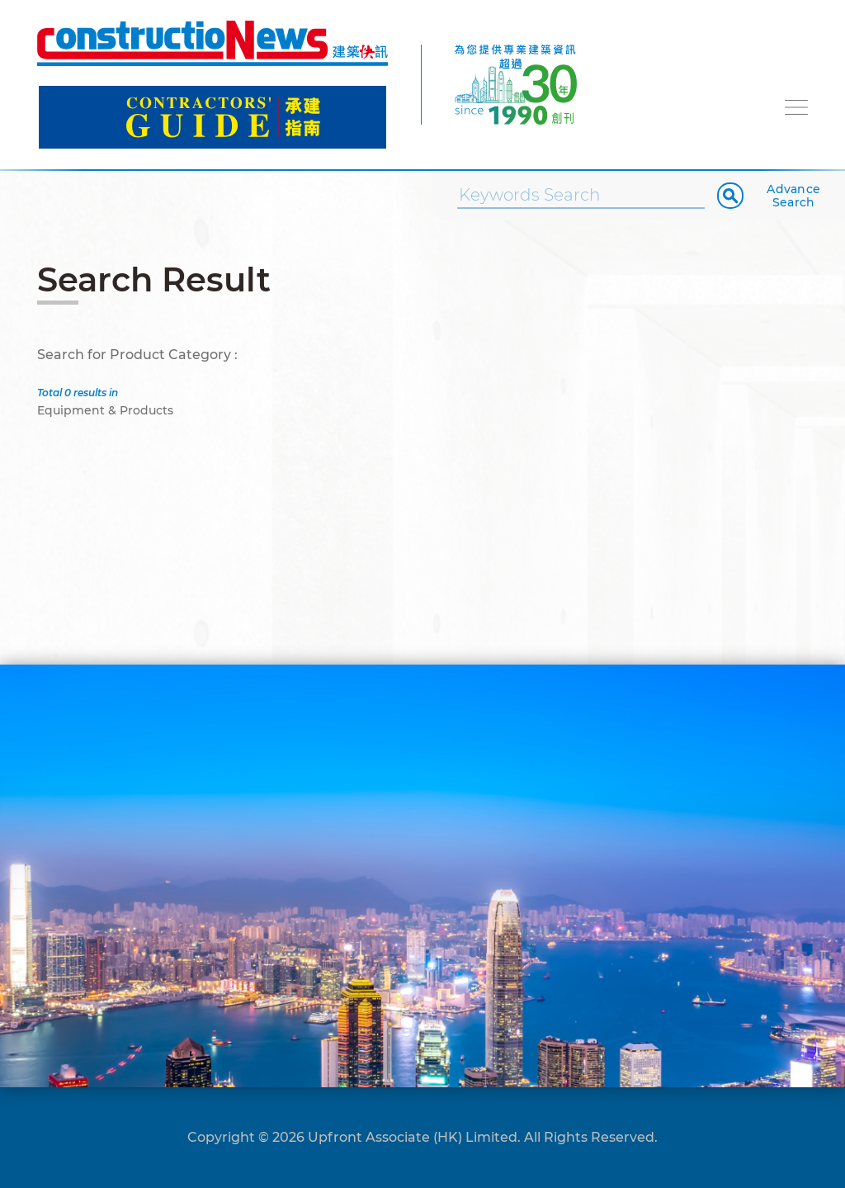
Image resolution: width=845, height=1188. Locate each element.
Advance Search (793, 196)
